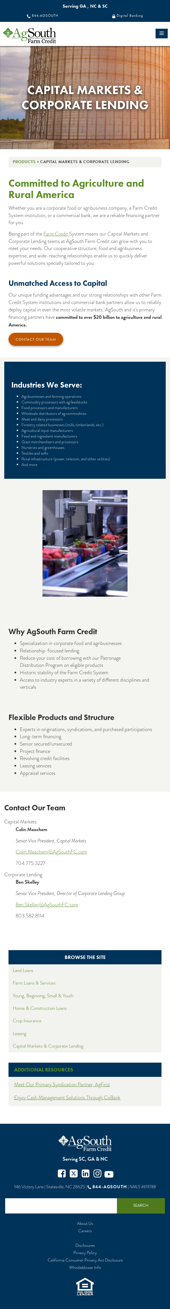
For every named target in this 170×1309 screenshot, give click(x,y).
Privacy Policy (85, 1253)
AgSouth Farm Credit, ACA (85, 1143)
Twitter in (86, 1174)
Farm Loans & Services (34, 983)
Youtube (109, 1174)
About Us (85, 1224)
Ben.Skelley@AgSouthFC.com (47, 904)
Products (24, 162)
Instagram (97, 1174)
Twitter (74, 1174)
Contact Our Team (36, 339)
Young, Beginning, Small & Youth (43, 995)
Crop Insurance (27, 1020)
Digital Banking (130, 15)
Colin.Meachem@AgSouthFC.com (51, 852)
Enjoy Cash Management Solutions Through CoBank (67, 1097)
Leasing (19, 1033)
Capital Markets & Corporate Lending (48, 1046)
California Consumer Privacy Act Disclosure (85, 1260)
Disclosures (85, 1245)
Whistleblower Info (85, 1268)
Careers (85, 1231)
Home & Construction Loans (40, 1008)
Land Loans (23, 970)
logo (39, 35)
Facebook (62, 1174)
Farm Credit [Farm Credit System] (56, 234)
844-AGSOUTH (45, 15)
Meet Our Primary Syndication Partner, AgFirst (62, 1084)
